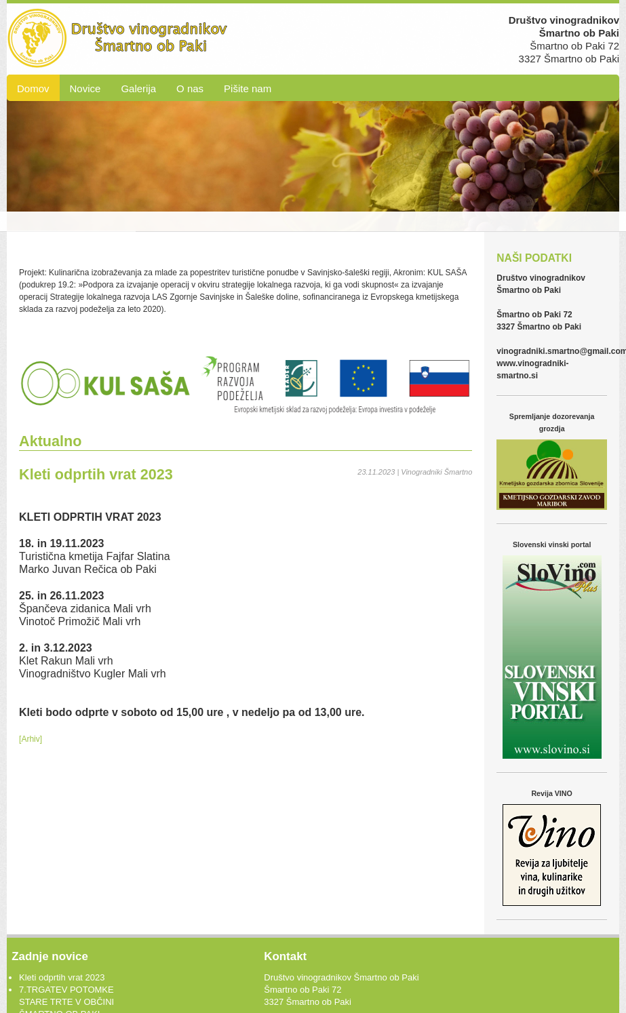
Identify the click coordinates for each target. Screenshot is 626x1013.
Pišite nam (247, 88)
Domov (33, 88)
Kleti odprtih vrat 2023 (61, 977)
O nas (189, 88)
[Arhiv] (30, 739)
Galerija (138, 88)
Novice (85, 88)
